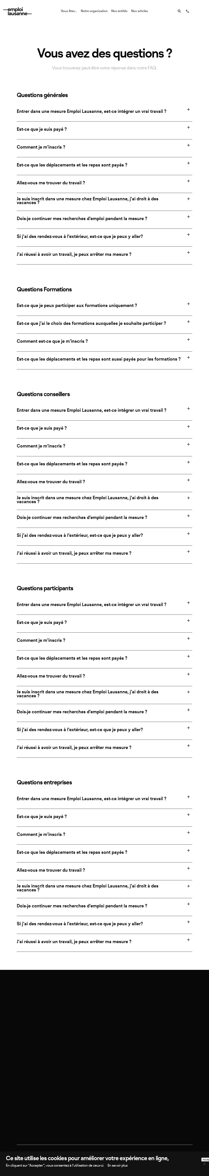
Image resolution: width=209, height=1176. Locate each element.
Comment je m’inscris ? (41, 147)
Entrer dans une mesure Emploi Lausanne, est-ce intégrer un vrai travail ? (91, 111)
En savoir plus (117, 1165)
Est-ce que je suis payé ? (42, 129)
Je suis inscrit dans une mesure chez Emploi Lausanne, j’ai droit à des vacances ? (87, 201)
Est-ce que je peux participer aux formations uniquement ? (77, 305)
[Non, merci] (204, 1164)
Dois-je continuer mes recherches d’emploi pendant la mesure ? (82, 218)
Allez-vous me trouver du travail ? (51, 183)
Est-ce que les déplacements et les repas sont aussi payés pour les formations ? (99, 359)
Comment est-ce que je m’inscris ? (52, 341)
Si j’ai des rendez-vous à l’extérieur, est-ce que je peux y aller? (80, 236)
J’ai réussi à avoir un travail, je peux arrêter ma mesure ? (74, 254)
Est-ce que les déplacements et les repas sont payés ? (72, 165)
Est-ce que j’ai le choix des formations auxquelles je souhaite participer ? (91, 323)
